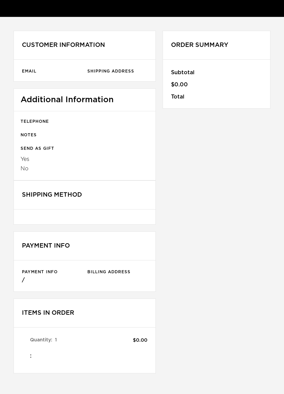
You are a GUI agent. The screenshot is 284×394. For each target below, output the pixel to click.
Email (29, 71)
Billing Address (109, 272)
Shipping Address (110, 71)
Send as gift (37, 148)
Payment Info (40, 272)
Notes (29, 135)
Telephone (35, 121)
